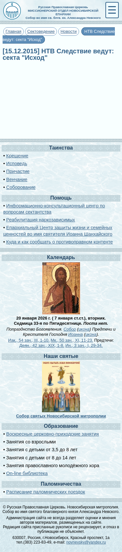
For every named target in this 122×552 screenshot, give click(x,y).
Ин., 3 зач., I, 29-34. (84, 345)
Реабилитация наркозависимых (40, 219)
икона (83, 329)
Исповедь (16, 163)
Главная (13, 31)
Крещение (17, 155)
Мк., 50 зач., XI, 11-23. (72, 340)
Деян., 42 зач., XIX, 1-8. (41, 345)
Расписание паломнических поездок (45, 491)
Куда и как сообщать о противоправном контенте (59, 241)
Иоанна (75, 334)
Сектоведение (41, 31)
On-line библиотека (26, 473)
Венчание (16, 179)
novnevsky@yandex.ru (86, 542)
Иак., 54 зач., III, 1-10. (28, 340)
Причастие (18, 171)
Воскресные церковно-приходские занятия (52, 434)
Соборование (20, 187)
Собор (69, 329)
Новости (69, 31)
